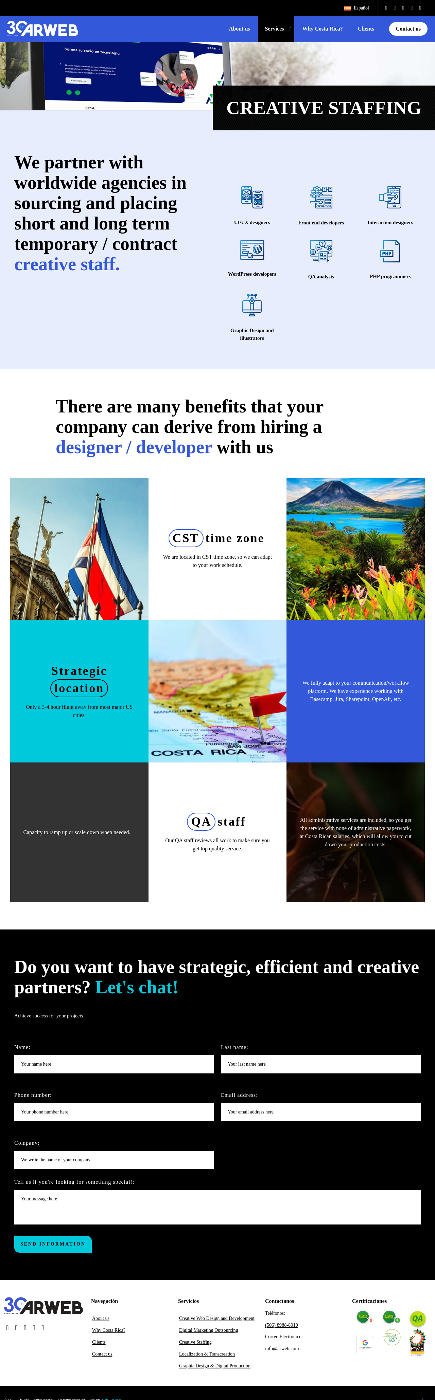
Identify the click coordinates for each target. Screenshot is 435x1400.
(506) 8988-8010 (281, 1326)
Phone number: (114, 1109)
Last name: (321, 1061)
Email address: (321, 1109)
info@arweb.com (281, 1349)
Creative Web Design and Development (217, 1320)
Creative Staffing (195, 1344)
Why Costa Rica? (108, 1332)
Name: (114, 1061)
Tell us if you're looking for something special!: (217, 1204)
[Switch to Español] (356, 8)
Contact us (102, 1356)
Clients (99, 1344)
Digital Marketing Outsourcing (208, 1332)
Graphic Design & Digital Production (214, 1368)
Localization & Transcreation (207, 1356)
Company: (114, 1157)
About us (100, 1320)
